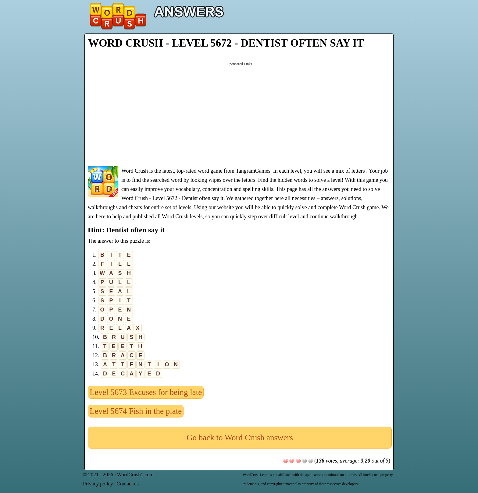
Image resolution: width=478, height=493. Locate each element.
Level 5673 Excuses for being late (146, 392)
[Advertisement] (239, 113)
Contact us (128, 484)
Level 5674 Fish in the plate (136, 411)
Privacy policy (98, 484)
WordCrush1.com (135, 474)
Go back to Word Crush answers (240, 437)
